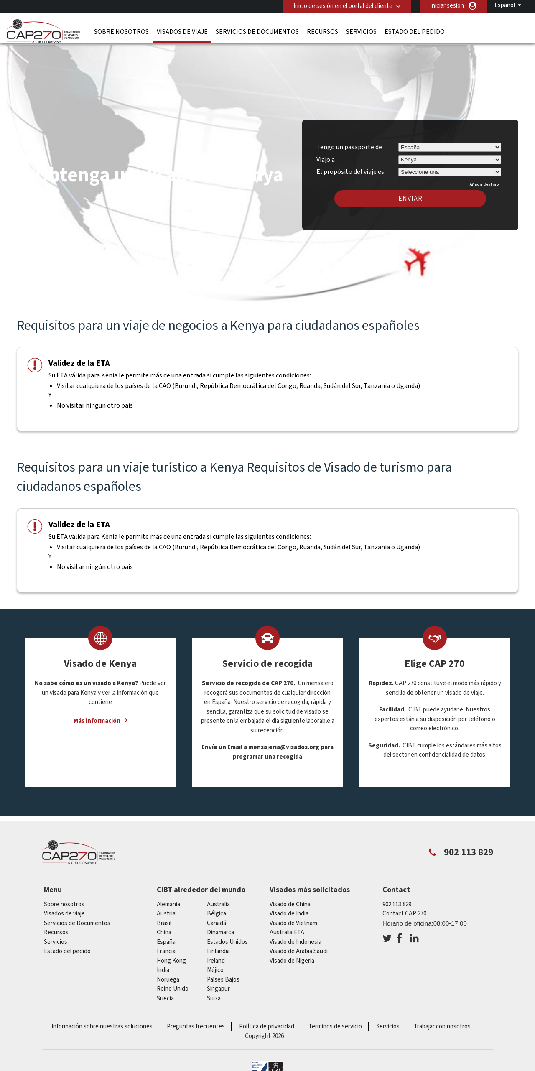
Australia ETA (287, 930)
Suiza (214, 996)
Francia (166, 948)
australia (218, 902)
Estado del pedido (415, 31)
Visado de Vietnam (293, 920)
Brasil (164, 920)
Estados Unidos (227, 939)
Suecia (165, 996)
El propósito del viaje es (350, 168)
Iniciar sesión (447, 5)
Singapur (218, 986)
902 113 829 (396, 902)
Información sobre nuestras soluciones (102, 1024)
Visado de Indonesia (295, 939)
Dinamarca (220, 930)
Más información (97, 718)
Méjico (215, 967)
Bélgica (216, 911)
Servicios (361, 31)
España (166, 939)
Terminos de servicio (335, 1024)
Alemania (168, 902)
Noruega (168, 977)
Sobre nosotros (121, 31)
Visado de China (290, 902)
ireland (216, 958)
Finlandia (218, 948)
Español (504, 5)
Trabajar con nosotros (442, 1024)
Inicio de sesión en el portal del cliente (342, 5)
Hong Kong (171, 958)
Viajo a (325, 156)
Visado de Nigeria (292, 958)
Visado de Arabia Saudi (299, 948)
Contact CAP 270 (404, 911)
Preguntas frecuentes (196, 1024)
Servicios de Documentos (257, 31)
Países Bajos (223, 977)
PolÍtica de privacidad (266, 1024)
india (163, 967)
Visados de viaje (182, 31)
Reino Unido (173, 986)
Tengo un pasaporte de (349, 144)
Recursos (322, 31)
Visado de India (289, 911)
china (164, 930)
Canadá (216, 920)
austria (166, 911)
